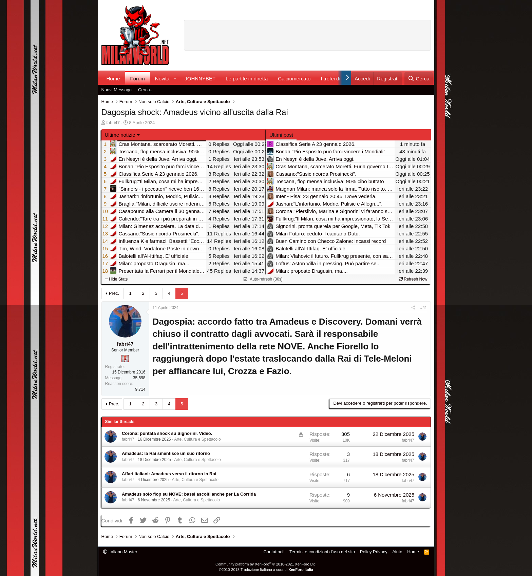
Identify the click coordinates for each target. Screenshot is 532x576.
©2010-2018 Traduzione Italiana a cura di (266, 570)
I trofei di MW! (336, 78)
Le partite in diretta (247, 78)
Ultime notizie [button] (120, 135)
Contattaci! (273, 551)
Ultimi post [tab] (281, 135)
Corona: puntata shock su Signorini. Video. (167, 433)
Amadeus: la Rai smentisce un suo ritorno (166, 453)
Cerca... (146, 89)
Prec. (114, 293)
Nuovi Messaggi (117, 89)
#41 (423, 307)
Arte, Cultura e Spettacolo (197, 439)
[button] (174, 78)
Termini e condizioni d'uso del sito (322, 551)
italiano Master (120, 551)
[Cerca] (418, 78)
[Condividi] (413, 308)
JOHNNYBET (200, 78)
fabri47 (113, 122)
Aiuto (397, 551)
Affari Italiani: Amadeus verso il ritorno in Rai (169, 473)
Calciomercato (294, 78)
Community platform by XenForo (266, 564)
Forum (137, 78)
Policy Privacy (373, 551)
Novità (162, 78)
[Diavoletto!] (125, 358)
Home (113, 78)
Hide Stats (116, 279)
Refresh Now (413, 279)
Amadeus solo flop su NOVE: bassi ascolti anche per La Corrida (189, 494)
